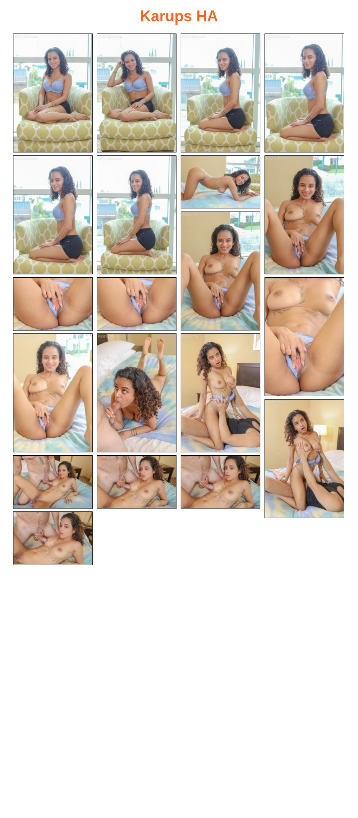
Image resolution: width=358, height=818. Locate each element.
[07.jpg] (220, 182)
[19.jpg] (220, 482)
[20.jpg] (53, 538)
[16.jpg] (304, 458)
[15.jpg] (220, 392)
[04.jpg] (304, 93)
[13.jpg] (53, 392)
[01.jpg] (53, 93)
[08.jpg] (304, 214)
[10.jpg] (53, 304)
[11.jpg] (136, 304)
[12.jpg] (304, 336)
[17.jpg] (53, 482)
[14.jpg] (136, 392)
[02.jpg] (136, 93)
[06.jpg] (136, 214)
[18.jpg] (136, 482)
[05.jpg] (53, 214)
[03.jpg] (220, 93)
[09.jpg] (220, 271)
